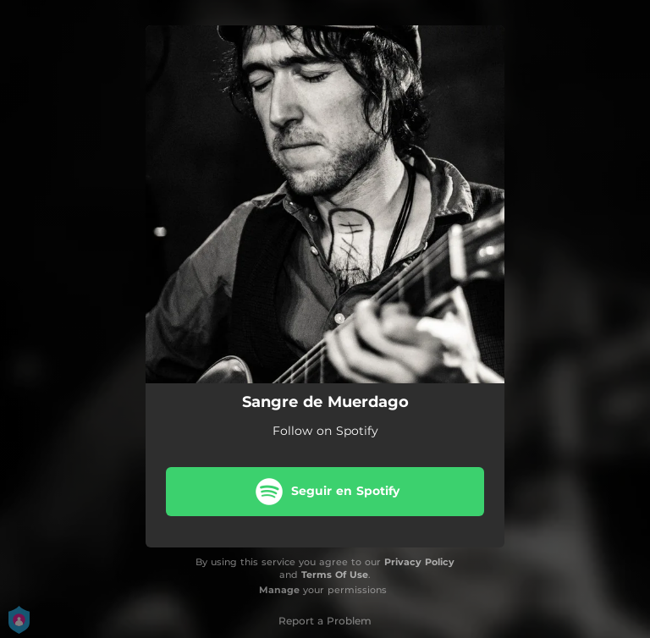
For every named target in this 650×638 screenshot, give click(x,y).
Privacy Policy (419, 562)
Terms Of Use (334, 574)
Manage (279, 590)
